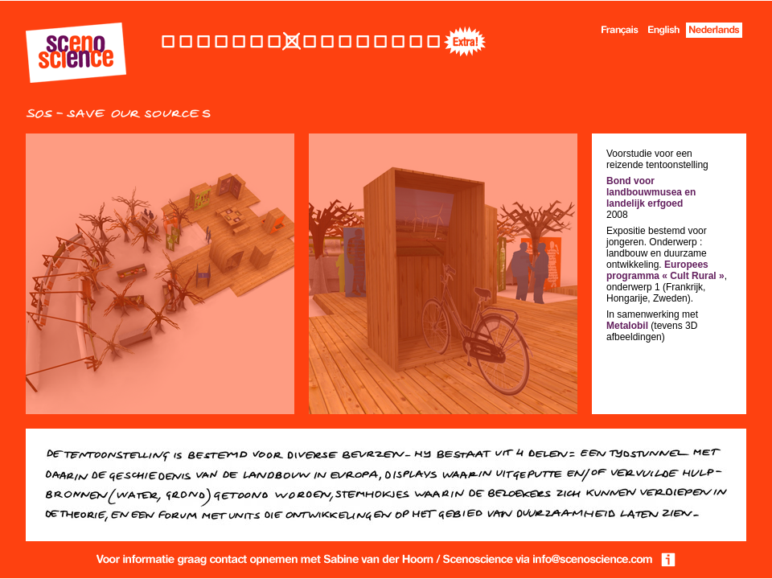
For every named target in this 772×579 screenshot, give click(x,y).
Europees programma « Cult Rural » (665, 270)
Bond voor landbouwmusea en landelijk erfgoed (651, 192)
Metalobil (627, 325)
